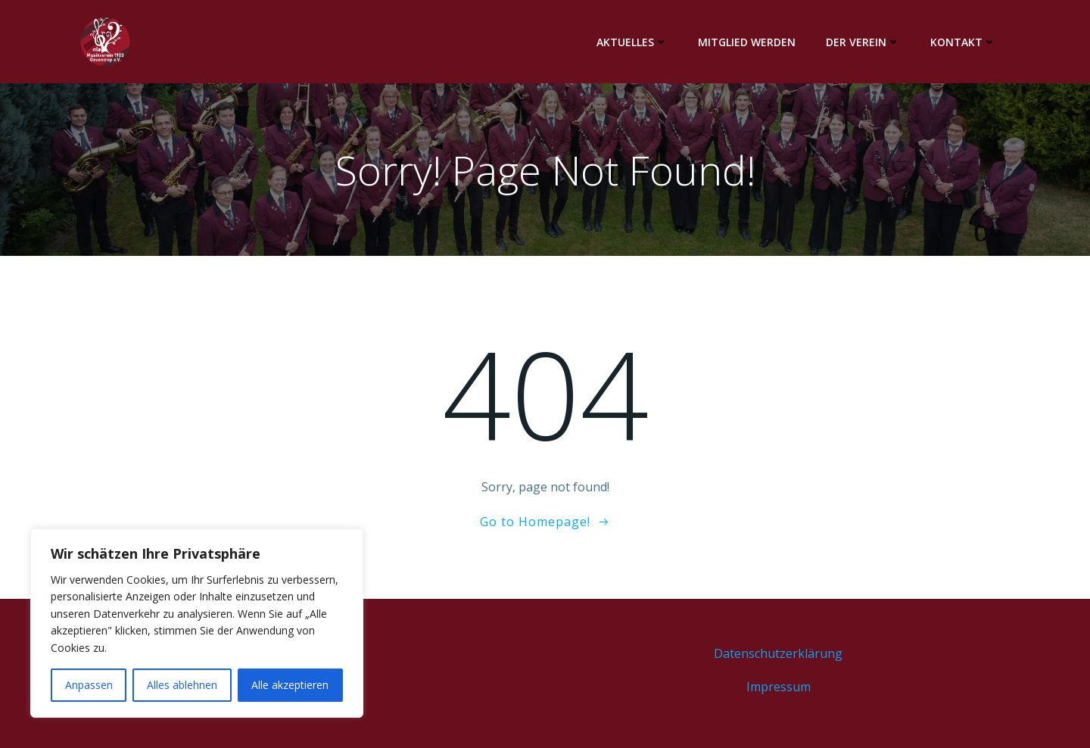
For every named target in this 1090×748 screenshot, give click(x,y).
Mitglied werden (747, 42)
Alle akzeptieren (290, 685)
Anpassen (89, 685)
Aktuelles (632, 42)
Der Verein (863, 42)
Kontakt (963, 42)
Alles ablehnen (182, 685)
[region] (196, 623)
